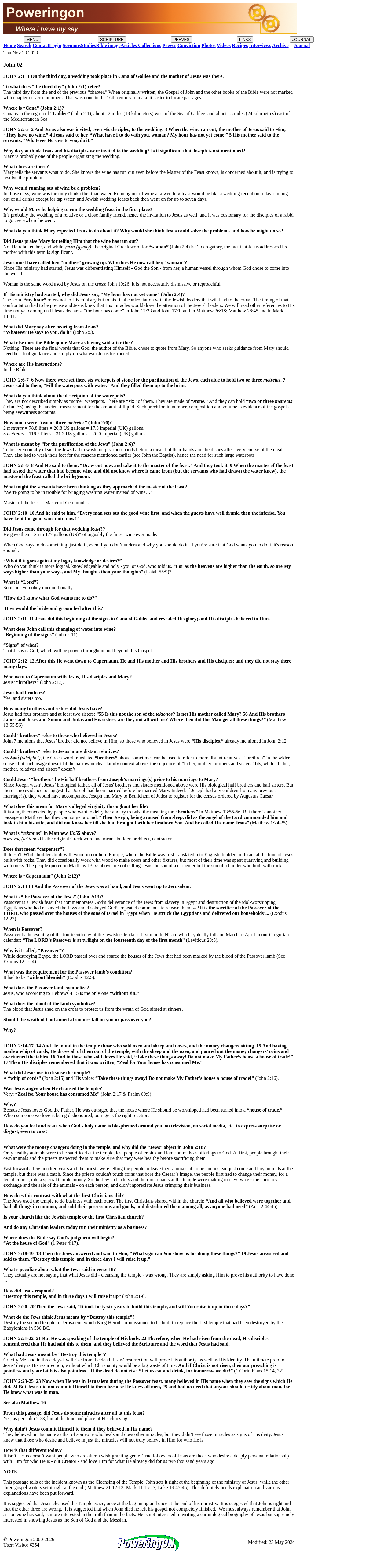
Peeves (169, 45)
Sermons (72, 45)
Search (24, 45)
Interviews (260, 45)
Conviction (188, 45)
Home (9, 45)
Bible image (108, 45)
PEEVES (181, 39)
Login (55, 45)
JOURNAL (301, 39)
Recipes (240, 45)
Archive (280, 45)
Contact (41, 45)
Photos (209, 45)
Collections (149, 45)
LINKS (245, 39)
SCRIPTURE (112, 39)
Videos (224, 45)
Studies (88, 45)
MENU (32, 39)
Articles (129, 45)
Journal (302, 45)
